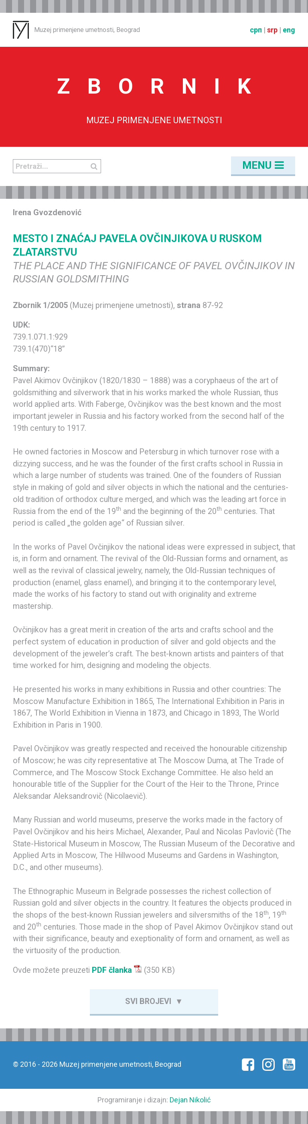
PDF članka (117, 970)
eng (289, 30)
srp (272, 30)
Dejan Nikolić (190, 1100)
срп (256, 30)
